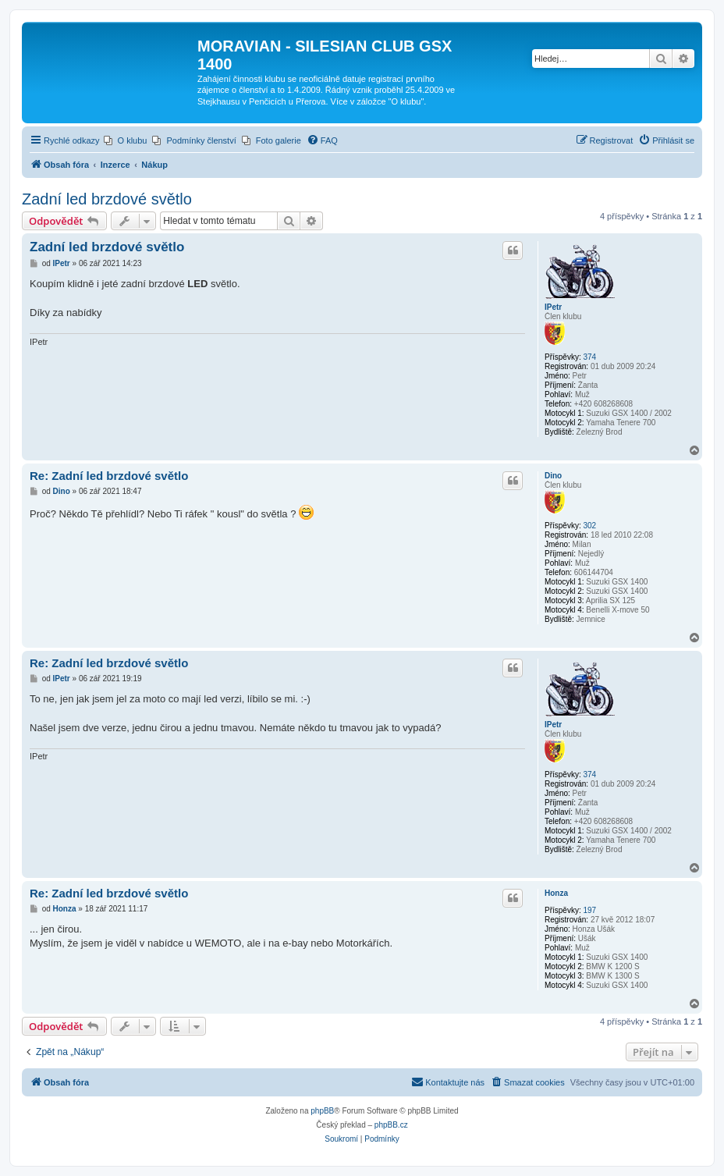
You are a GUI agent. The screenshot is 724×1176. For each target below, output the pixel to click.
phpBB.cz (391, 1125)
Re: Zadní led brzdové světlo (109, 475)
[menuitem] (125, 140)
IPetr (553, 307)
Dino (553, 475)
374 (589, 357)
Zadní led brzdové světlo (107, 199)
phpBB (322, 1111)
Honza (556, 893)
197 (589, 910)
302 (589, 525)
